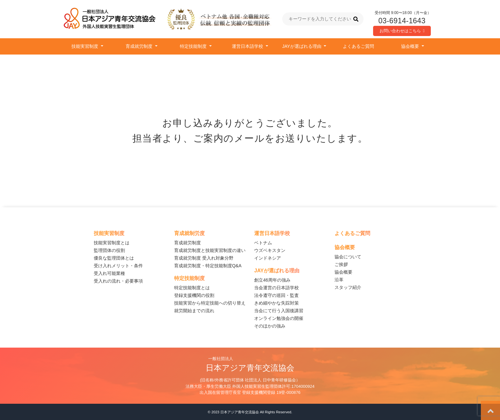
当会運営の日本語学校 (276, 287)
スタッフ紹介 (348, 287)
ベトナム (263, 242)
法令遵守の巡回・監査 (276, 295)
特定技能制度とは (192, 287)
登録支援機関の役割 (194, 295)
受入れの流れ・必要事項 (118, 281)
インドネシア (267, 258)
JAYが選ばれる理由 (302, 46)
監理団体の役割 (109, 250)
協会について (348, 256)
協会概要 (410, 46)
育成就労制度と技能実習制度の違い (210, 250)
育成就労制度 (140, 46)
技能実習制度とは (111, 242)
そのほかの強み (269, 325)
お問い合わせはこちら (402, 30)
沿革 (339, 279)
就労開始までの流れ (194, 310)
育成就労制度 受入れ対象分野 (203, 258)
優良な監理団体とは (114, 258)
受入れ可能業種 (109, 273)
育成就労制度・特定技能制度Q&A (208, 265)
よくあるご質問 (358, 46)
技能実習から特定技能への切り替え (210, 303)
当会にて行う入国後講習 (278, 310)
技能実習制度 (85, 46)
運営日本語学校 (248, 46)
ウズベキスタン (269, 250)
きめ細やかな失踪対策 (276, 303)
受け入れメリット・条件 (118, 265)
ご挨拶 (341, 264)
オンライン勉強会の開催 (278, 318)
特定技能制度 (194, 46)
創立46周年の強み (272, 280)
